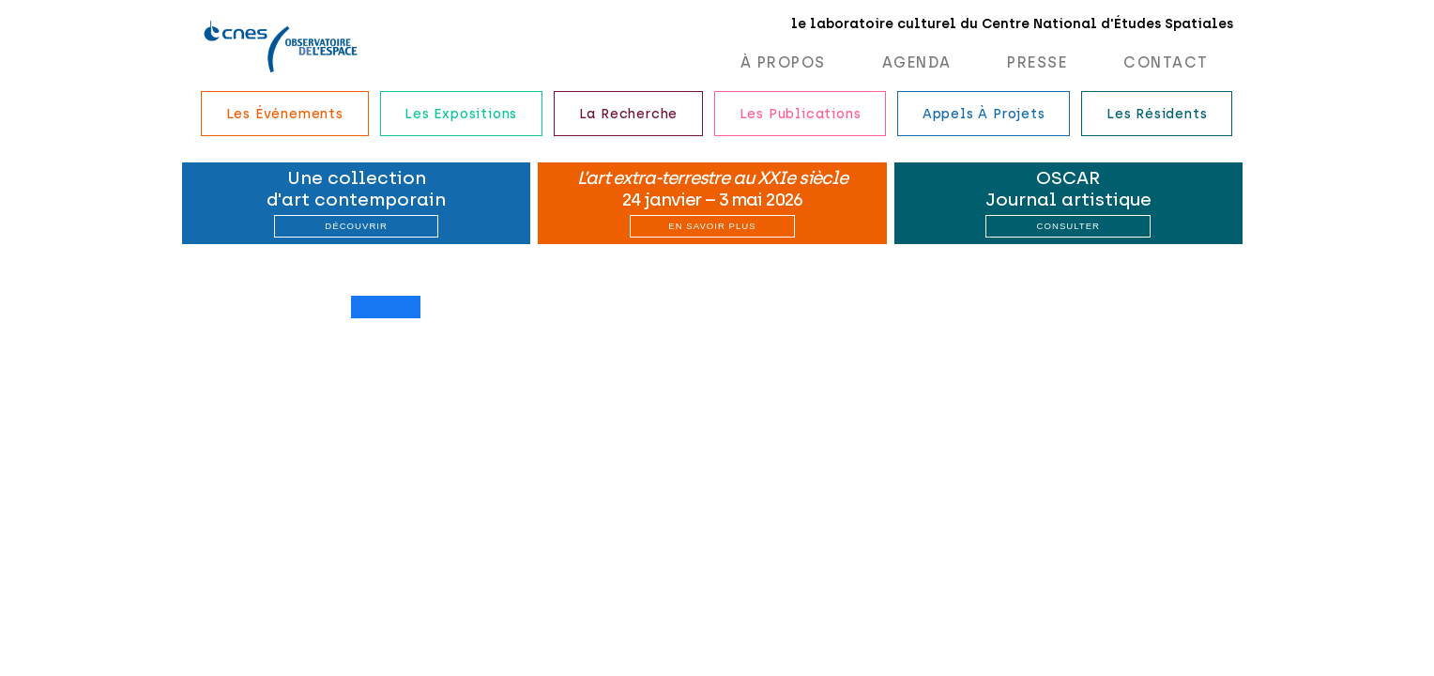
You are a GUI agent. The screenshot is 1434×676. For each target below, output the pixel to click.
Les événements (284, 113)
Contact (1166, 62)
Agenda (917, 62)
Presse (1037, 62)
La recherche (629, 113)
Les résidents (1156, 113)
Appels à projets (984, 113)
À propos (783, 62)
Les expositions (460, 113)
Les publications (801, 113)
